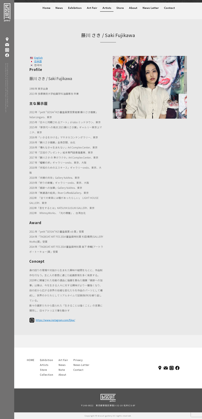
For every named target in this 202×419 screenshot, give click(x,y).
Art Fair (92, 8)
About (133, 8)
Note (62, 370)
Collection (46, 374)
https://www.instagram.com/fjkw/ (55, 320)
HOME (30, 360)
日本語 (38, 61)
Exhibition (75, 8)
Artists (106, 8)
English (38, 58)
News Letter (151, 8)
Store (120, 8)
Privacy (78, 360)
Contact (169, 8)
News (59, 8)
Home (46, 8)
